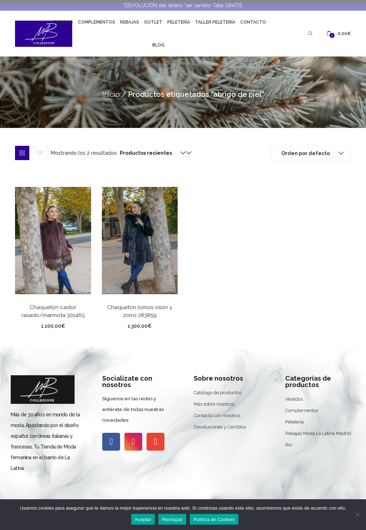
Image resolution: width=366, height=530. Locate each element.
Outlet (153, 22)
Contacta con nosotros (217, 415)
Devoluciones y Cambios (220, 427)
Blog (158, 45)
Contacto (253, 22)
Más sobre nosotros (214, 404)
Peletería (178, 22)
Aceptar (143, 519)
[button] (339, 33)
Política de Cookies (214, 519)
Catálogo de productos (217, 392)
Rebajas (129, 22)
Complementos (96, 22)
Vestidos (62, 22)
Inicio (111, 94)
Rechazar (172, 519)
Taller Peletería (215, 22)
